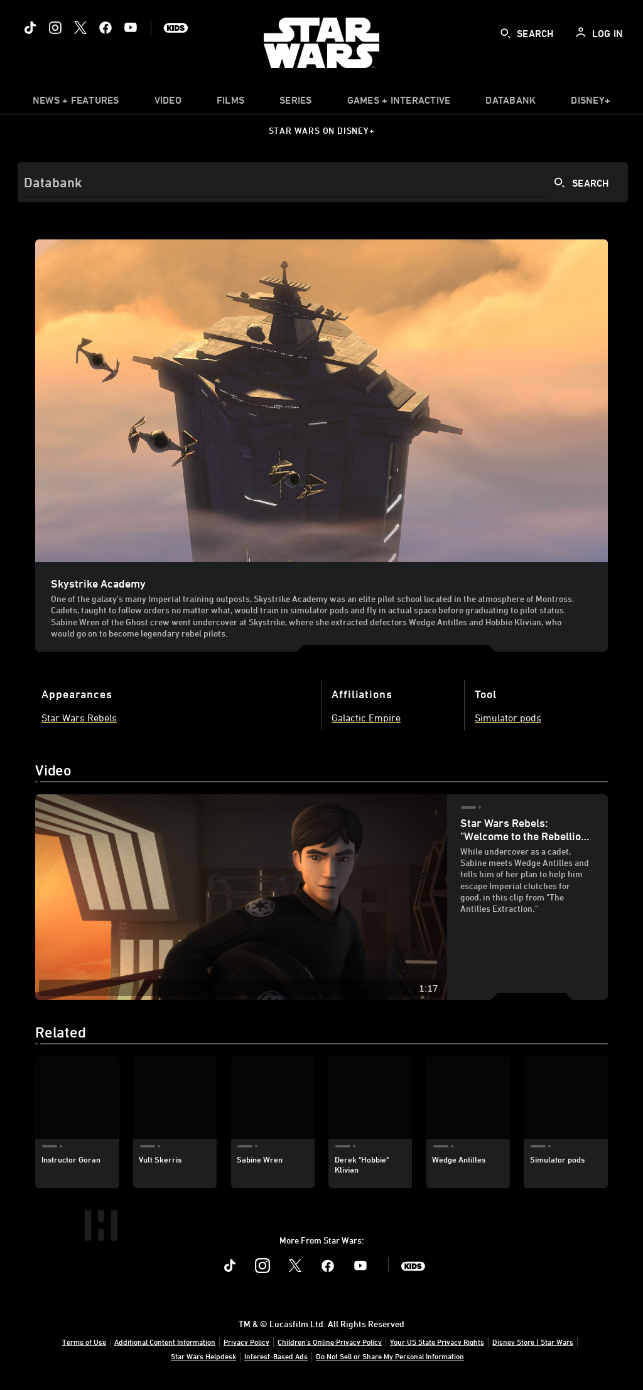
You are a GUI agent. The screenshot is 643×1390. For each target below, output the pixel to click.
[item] (76, 103)
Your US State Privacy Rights (437, 1341)
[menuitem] (168, 103)
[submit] (505, 33)
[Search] (323, 182)
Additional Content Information (164, 1341)
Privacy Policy (246, 1341)
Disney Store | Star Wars (532, 1341)
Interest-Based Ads (276, 1356)
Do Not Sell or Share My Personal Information (390, 1356)
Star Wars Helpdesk (203, 1356)
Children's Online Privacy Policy (330, 1341)
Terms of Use (84, 1341)
